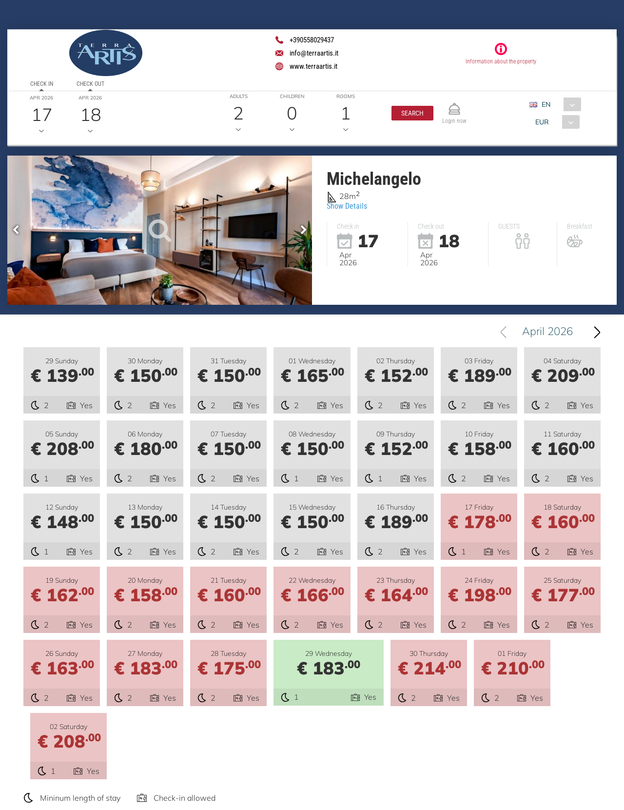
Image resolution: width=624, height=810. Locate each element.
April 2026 (547, 332)
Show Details (347, 206)
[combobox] (559, 104)
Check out (90, 84)
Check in (41, 84)
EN (546, 104)
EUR (542, 122)
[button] (412, 113)
